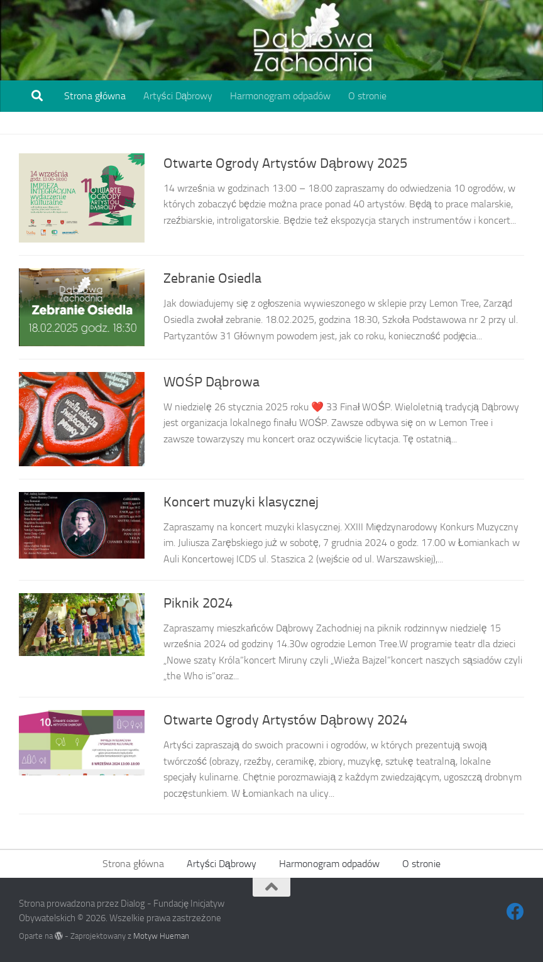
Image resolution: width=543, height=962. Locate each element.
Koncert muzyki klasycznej (241, 502)
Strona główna (95, 96)
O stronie (367, 96)
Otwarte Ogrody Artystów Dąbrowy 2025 (285, 163)
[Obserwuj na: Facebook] (515, 912)
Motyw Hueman (161, 936)
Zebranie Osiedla (212, 278)
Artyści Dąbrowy (178, 96)
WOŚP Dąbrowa (211, 382)
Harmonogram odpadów (280, 96)
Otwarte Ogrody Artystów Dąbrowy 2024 (285, 720)
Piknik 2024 (198, 603)
